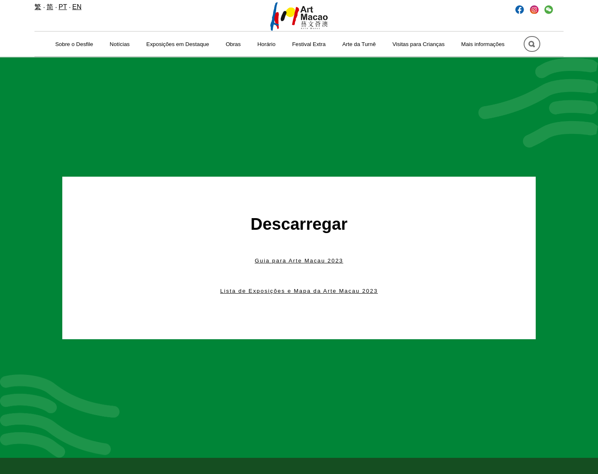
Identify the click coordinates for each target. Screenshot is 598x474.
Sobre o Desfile (74, 44)
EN (76, 6)
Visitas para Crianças (418, 44)
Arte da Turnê (359, 44)
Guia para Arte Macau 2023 (299, 261)
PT (63, 6)
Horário (266, 44)
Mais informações (483, 44)
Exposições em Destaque (177, 44)
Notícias (120, 44)
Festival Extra (309, 44)
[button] (548, 9)
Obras (232, 44)
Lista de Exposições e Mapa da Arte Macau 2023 (299, 291)
